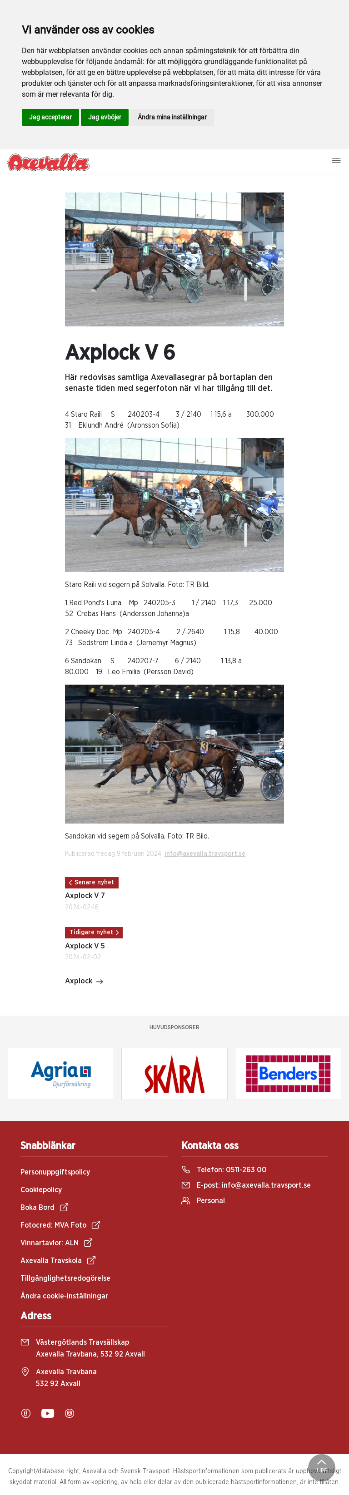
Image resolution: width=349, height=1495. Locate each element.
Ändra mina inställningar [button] (172, 117)
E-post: (246, 1185)
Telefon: (224, 1170)
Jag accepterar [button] (50, 117)
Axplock (84, 982)
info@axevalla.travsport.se (205, 854)
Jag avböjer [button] (104, 117)
